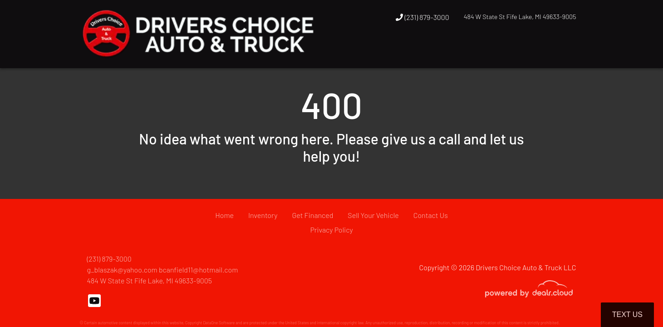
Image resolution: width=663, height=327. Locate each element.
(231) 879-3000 (422, 17)
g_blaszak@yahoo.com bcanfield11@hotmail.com (162, 269)
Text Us (627, 314)
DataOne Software (219, 322)
